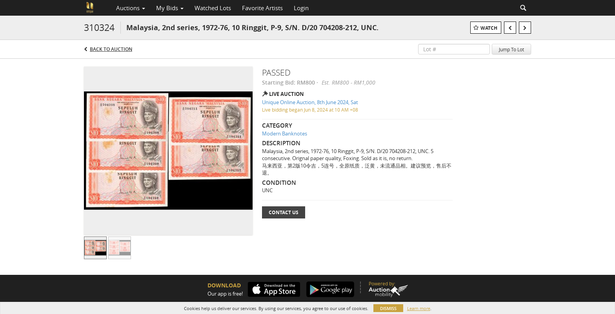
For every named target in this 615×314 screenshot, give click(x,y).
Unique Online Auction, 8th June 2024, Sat (310, 102)
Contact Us (283, 212)
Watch (488, 28)
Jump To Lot (511, 49)
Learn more (418, 308)
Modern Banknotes (284, 133)
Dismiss (388, 308)
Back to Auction (111, 49)
